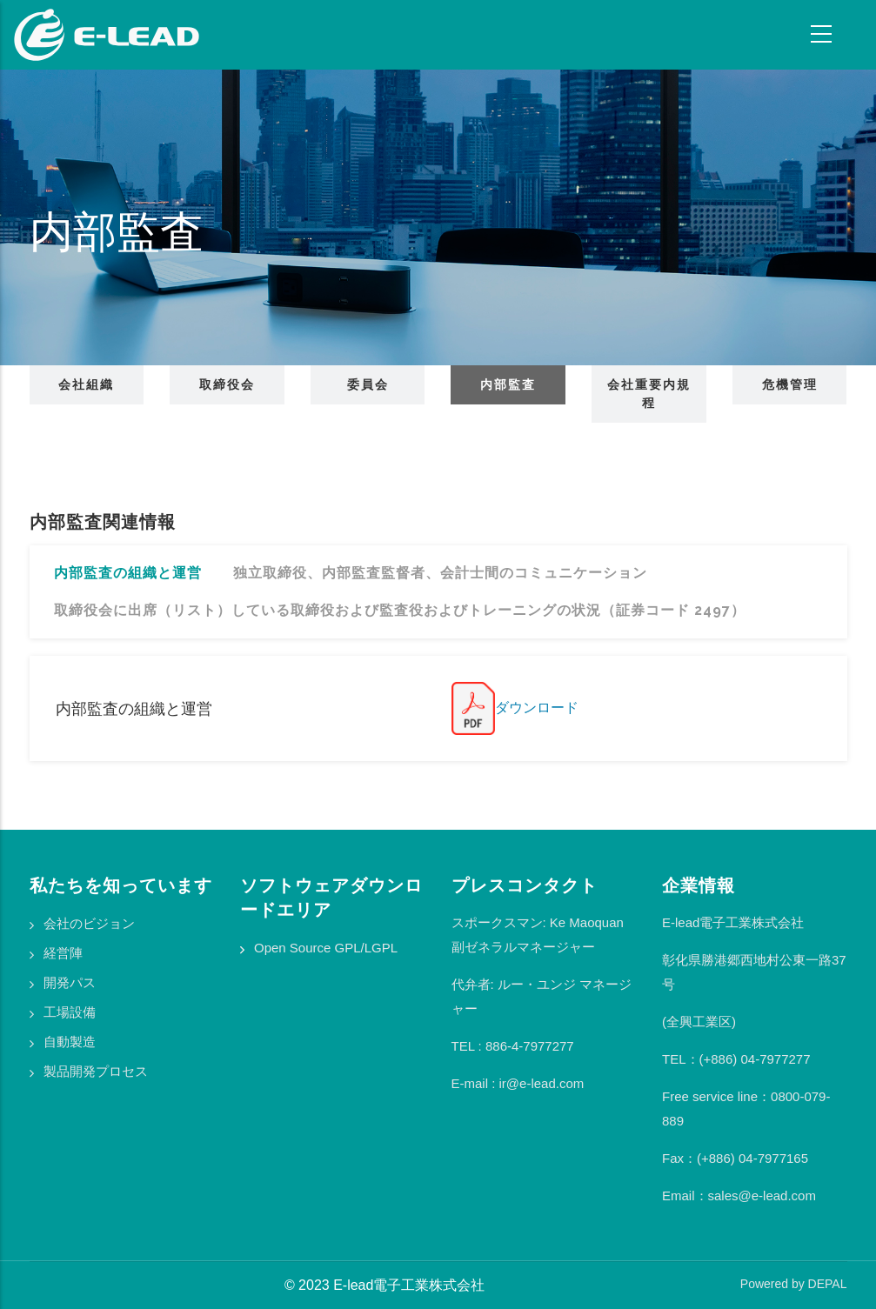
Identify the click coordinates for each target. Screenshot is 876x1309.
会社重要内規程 (649, 393)
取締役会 (227, 384)
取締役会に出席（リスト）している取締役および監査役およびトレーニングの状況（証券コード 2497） (400, 610)
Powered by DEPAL (793, 1284)
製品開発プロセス (95, 1071)
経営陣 (63, 952)
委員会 (368, 384)
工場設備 (69, 1012)
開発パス (69, 982)
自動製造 (69, 1041)
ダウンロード (514, 707)
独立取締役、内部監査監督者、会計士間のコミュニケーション (440, 572)
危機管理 (790, 384)
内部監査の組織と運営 (128, 572)
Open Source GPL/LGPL (326, 947)
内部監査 (508, 384)
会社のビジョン (89, 923)
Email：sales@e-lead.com (739, 1195)
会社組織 (86, 384)
